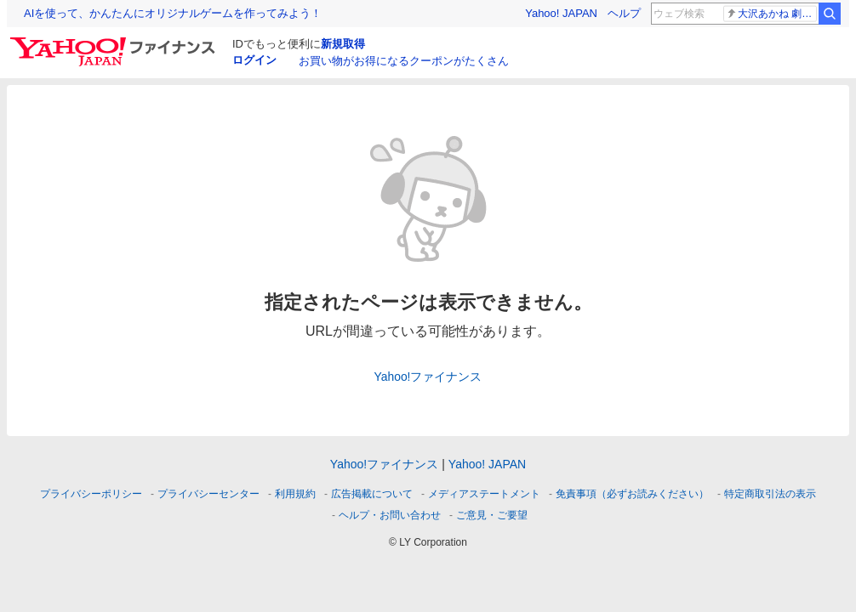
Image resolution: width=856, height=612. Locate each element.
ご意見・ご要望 (492, 515)
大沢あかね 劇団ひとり (771, 14)
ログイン (254, 60)
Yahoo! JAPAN (561, 13)
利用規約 (295, 494)
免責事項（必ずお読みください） (632, 494)
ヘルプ (624, 13)
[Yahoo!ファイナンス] (115, 41)
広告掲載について (372, 494)
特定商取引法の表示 (770, 494)
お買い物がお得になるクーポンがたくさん (404, 60)
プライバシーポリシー (91, 494)
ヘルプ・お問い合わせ (390, 515)
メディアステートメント (484, 494)
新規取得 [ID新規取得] (343, 43)
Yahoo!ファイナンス (428, 376)
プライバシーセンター (208, 494)
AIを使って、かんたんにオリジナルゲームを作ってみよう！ (173, 13)
